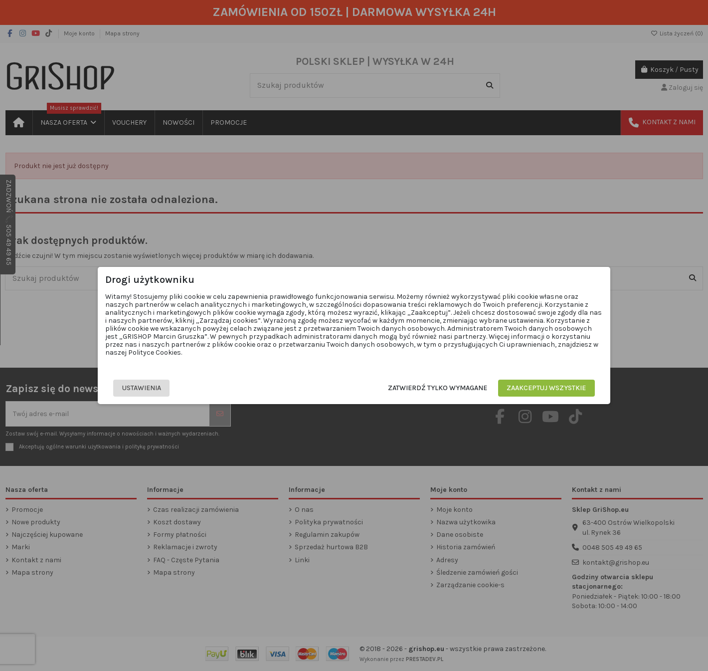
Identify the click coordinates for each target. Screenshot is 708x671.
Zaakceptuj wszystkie (533, 388)
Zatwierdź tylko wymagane (425, 388)
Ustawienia (154, 388)
